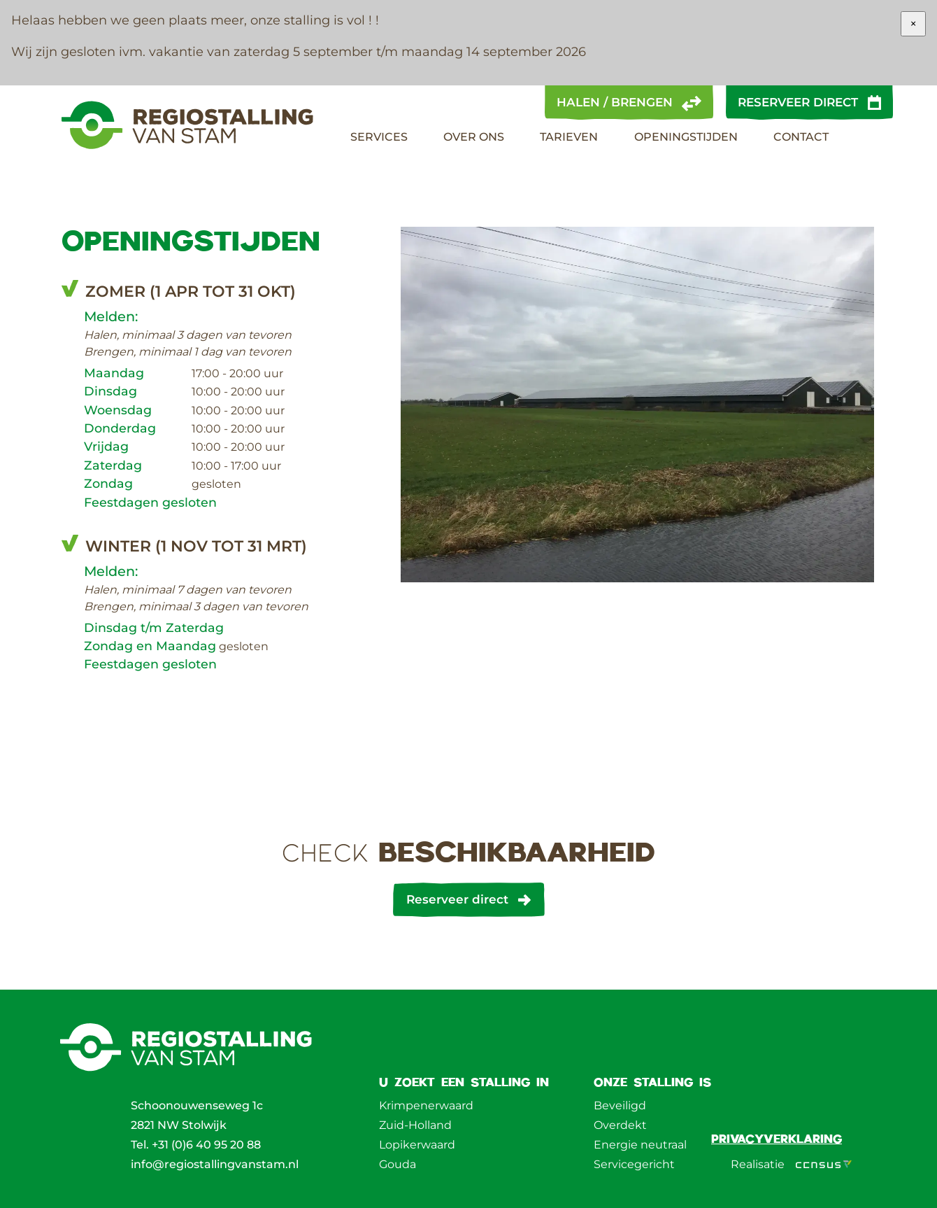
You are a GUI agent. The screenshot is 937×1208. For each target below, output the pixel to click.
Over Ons (473, 136)
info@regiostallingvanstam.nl (215, 1164)
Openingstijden (686, 136)
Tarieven (569, 136)
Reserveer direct (798, 102)
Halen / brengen (615, 102)
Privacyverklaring (776, 1138)
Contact (801, 136)
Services (379, 136)
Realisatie (791, 1164)
